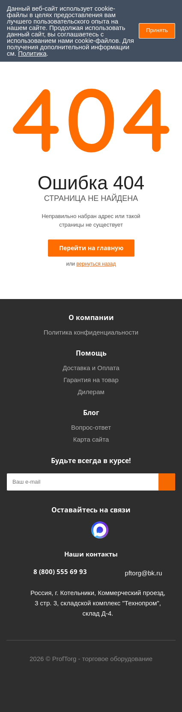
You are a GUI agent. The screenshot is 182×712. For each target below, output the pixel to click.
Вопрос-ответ (91, 427)
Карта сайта (91, 439)
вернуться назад (96, 264)
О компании (91, 317)
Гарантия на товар (90, 379)
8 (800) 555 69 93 (60, 571)
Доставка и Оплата (91, 367)
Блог (91, 412)
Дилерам (91, 391)
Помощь (91, 353)
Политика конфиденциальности (91, 332)
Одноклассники (78, 529)
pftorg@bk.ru (143, 573)
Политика (32, 53)
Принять (157, 30)
